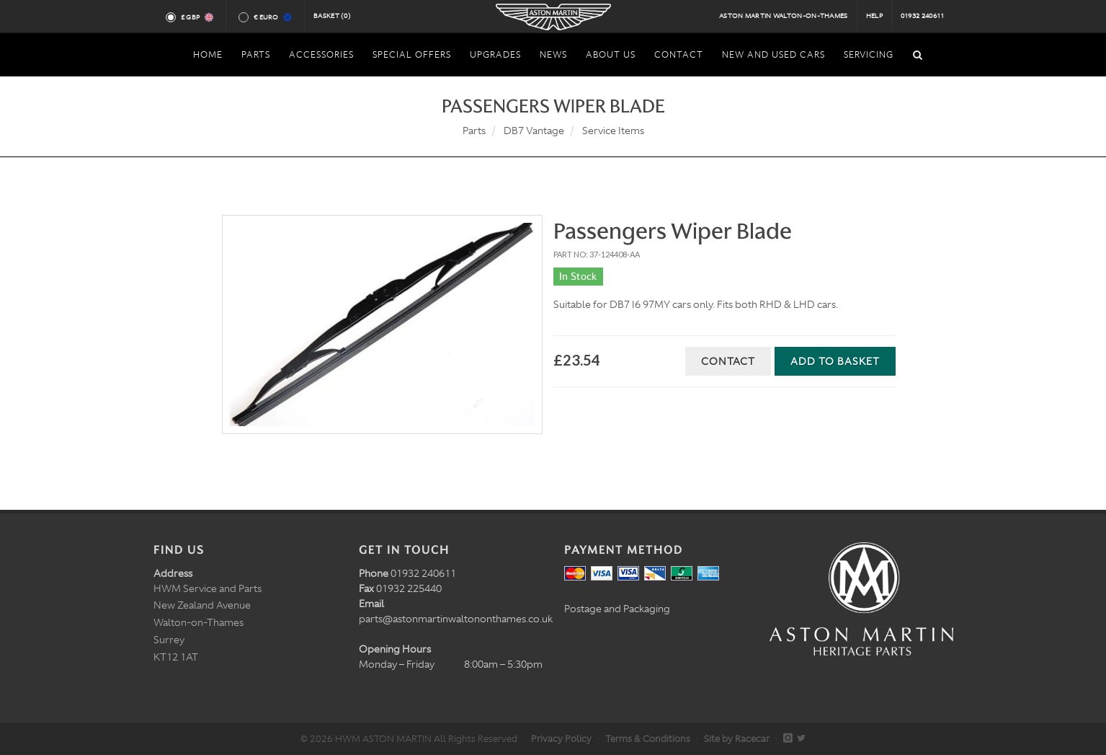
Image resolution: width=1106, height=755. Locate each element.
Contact (728, 361)
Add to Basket (835, 361)
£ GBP (196, 17)
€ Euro (272, 17)
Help (874, 16)
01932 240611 (923, 16)
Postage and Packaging (617, 608)
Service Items (613, 130)
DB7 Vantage (534, 130)
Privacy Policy (561, 739)
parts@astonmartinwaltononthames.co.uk (456, 618)
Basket (332, 16)
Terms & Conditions (647, 739)
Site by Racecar (737, 739)
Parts (474, 130)
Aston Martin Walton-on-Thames (783, 16)
